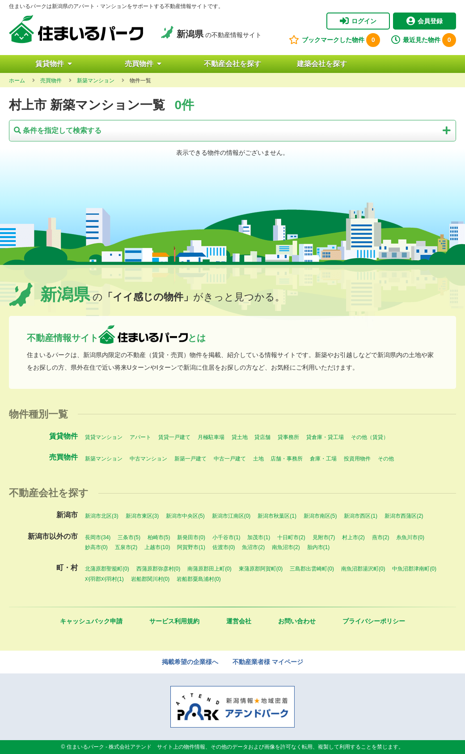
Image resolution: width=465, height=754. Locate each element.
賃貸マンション (104, 437)
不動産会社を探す (232, 64)
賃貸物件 (53, 64)
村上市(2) (353, 537)
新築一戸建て (190, 459)
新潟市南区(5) (320, 516)
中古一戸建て (230, 459)
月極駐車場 (211, 437)
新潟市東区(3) (142, 516)
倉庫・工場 (323, 459)
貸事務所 (288, 437)
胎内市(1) (318, 547)
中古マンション (148, 459)
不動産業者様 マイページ (267, 661)
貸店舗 (262, 437)
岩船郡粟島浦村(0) (199, 579)
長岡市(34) (97, 537)
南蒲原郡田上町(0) (209, 569)
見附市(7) (324, 537)
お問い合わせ (297, 621)
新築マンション (104, 459)
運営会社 (238, 621)
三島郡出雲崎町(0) (312, 569)
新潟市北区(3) (101, 516)
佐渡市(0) (223, 547)
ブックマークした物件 (334, 40)
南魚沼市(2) (286, 547)
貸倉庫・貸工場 (325, 437)
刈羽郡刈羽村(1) (104, 579)
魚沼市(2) (253, 547)
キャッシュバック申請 (91, 621)
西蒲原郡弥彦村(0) (158, 569)
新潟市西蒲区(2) (404, 516)
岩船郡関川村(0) (150, 579)
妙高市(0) (96, 547)
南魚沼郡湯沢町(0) (363, 569)
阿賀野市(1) (191, 547)
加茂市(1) (258, 537)
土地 (258, 459)
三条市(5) (129, 537)
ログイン (358, 21)
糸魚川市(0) (410, 537)
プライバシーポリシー (373, 621)
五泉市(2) (126, 547)
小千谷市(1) (226, 537)
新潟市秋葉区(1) (277, 516)
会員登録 (424, 21)
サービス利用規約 (174, 621)
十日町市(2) (291, 537)
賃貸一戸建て (174, 437)
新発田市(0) (191, 537)
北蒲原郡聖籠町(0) (107, 569)
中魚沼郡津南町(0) (414, 569)
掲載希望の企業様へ (190, 661)
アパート (140, 437)
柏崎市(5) (159, 537)
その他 (386, 459)
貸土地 (240, 437)
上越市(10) (157, 547)
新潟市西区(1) (360, 516)
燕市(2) (380, 537)
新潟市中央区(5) (185, 516)
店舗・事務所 (287, 459)
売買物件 (143, 64)
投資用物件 (357, 459)
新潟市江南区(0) (231, 516)
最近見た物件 (423, 40)
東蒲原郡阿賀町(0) (261, 569)
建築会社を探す (322, 64)
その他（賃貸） (370, 437)
